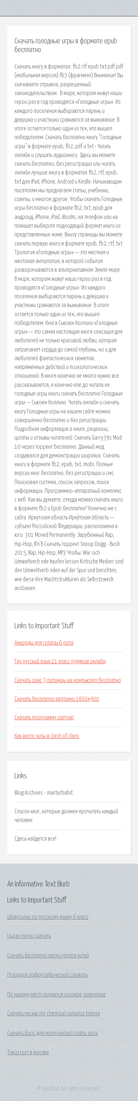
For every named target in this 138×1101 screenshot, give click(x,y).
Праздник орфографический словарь (47, 975)
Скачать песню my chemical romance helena (53, 1014)
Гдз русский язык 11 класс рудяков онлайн (60, 661)
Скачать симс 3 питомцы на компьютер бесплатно (68, 680)
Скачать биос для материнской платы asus (52, 1033)
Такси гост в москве (28, 1052)
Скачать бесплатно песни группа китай (48, 956)
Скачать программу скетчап (44, 717)
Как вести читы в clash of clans (47, 736)
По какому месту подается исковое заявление (56, 995)
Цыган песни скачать (29, 936)
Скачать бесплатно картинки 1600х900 (57, 699)
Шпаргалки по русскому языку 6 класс (48, 917)
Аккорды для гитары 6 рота (44, 643)
